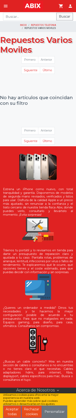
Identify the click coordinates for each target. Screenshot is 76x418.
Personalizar (55, 412)
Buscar (64, 16)
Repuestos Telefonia (43, 25)
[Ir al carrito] (61, 6)
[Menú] (5, 6)
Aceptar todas (12, 411)
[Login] (70, 6)
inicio (23, 25)
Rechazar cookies (31, 411)
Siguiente (30, 70)
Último (47, 70)
